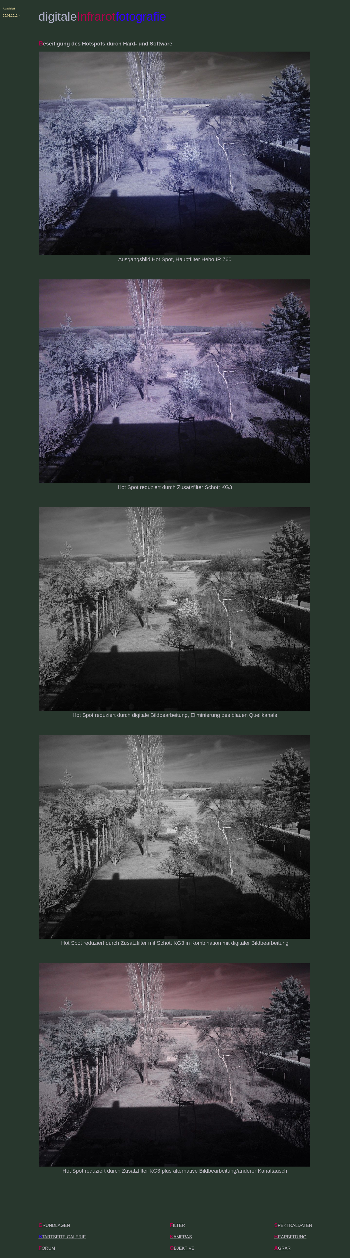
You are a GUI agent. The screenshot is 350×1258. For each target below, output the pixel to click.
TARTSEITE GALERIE (62, 1236)
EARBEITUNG (290, 1236)
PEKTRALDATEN (293, 1225)
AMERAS (181, 1236)
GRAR (282, 1248)
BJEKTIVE (182, 1248)
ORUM (46, 1248)
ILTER (177, 1225)
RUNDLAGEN (54, 1225)
